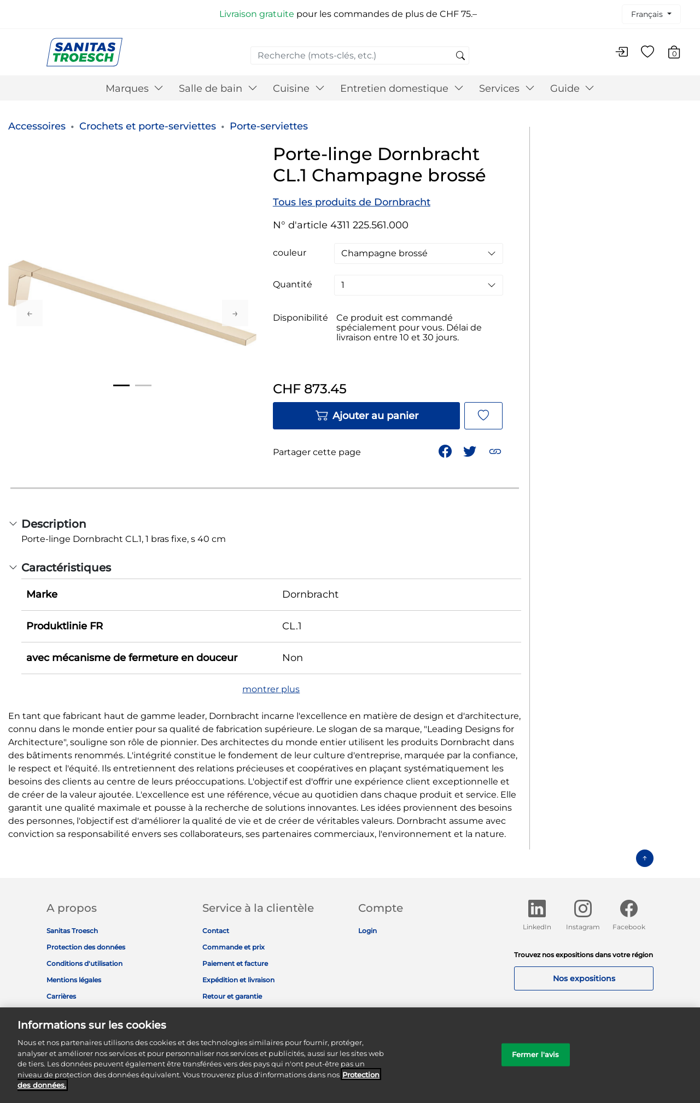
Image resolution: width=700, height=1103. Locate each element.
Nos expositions (584, 978)
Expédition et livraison (238, 980)
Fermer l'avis (535, 1061)
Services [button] (507, 88)
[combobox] (359, 55)
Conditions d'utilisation (84, 963)
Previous (29, 313)
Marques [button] (135, 88)
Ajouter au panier (366, 415)
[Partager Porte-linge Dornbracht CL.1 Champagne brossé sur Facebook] (446, 450)
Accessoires (37, 126)
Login (367, 931)
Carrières (61, 996)
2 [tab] (143, 385)
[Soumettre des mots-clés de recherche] (460, 56)
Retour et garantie (232, 996)
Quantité (292, 285)
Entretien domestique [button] (402, 88)
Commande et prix (233, 947)
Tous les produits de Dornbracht (351, 202)
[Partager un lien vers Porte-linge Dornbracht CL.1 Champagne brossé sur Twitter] (470, 450)
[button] (496, 450)
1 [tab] (121, 385)
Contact (215, 931)
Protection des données (85, 947)
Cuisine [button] (299, 88)
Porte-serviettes (269, 126)
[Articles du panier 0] (679, 54)
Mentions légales (73, 980)
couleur (289, 253)
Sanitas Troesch (72, 931)
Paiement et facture (235, 963)
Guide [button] (572, 88)
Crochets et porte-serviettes (147, 126)
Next (235, 313)
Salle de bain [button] (218, 88)
